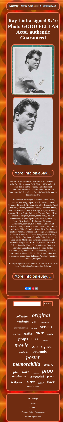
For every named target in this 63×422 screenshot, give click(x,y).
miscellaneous (33, 386)
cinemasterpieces (21, 328)
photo (50, 376)
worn (25, 372)
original (41, 315)
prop (47, 371)
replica (28, 333)
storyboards (19, 376)
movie (22, 345)
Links (33, 403)
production (24, 352)
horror (45, 340)
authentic (40, 351)
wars (48, 364)
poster (33, 357)
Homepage (33, 398)
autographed (37, 376)
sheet (35, 347)
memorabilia (26, 364)
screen (46, 326)
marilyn (17, 334)
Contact (33, 407)
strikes (34, 328)
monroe (45, 322)
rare (31, 381)
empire (50, 334)
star (40, 332)
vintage (23, 321)
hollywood (17, 382)
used (35, 338)
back (51, 382)
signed (46, 346)
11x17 (41, 383)
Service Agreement (33, 416)
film (15, 372)
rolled (35, 322)
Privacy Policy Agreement (33, 412)
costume (36, 373)
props (23, 339)
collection (22, 316)
